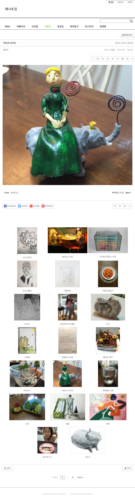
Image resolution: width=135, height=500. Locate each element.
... (67, 477)
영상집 (60, 26)
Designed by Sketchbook (82, 494)
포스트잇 (89, 26)
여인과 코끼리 (9, 43)
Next (80, 477)
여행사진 (21, 26)
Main (7, 26)
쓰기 (127, 468)
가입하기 (120, 2)
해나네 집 (11, 9)
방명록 (103, 26)
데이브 (5, 50)
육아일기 (74, 26)
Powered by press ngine (54, 494)
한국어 (129, 2)
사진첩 (35, 26)
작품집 (47, 26)
